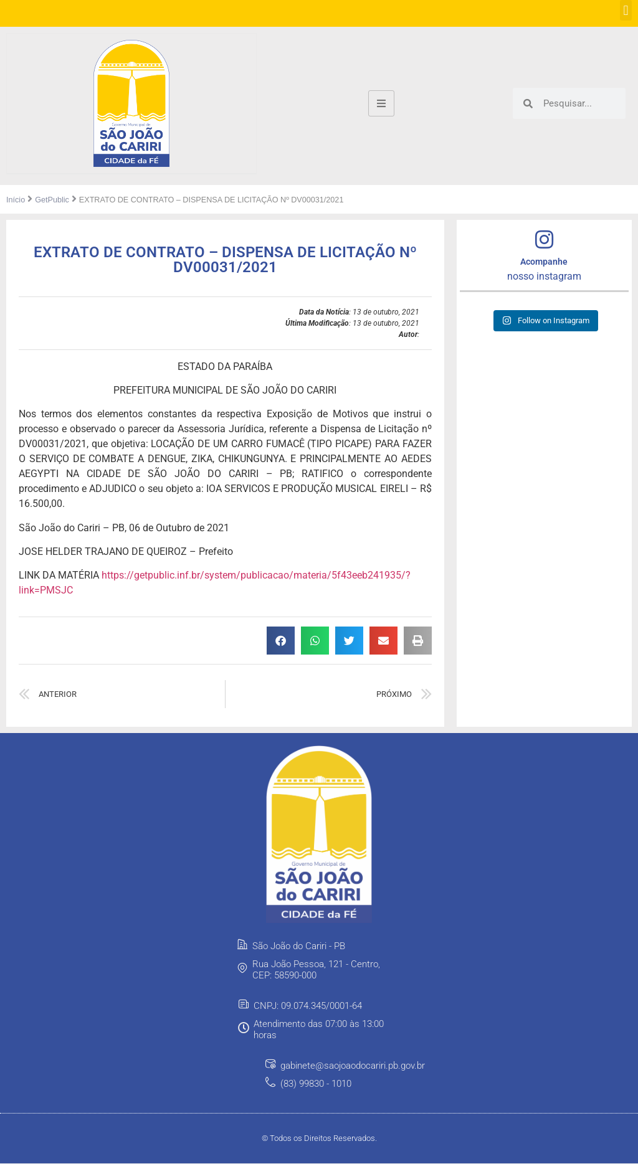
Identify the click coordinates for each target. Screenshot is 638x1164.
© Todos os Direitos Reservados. (319, 1138)
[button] (626, 10)
